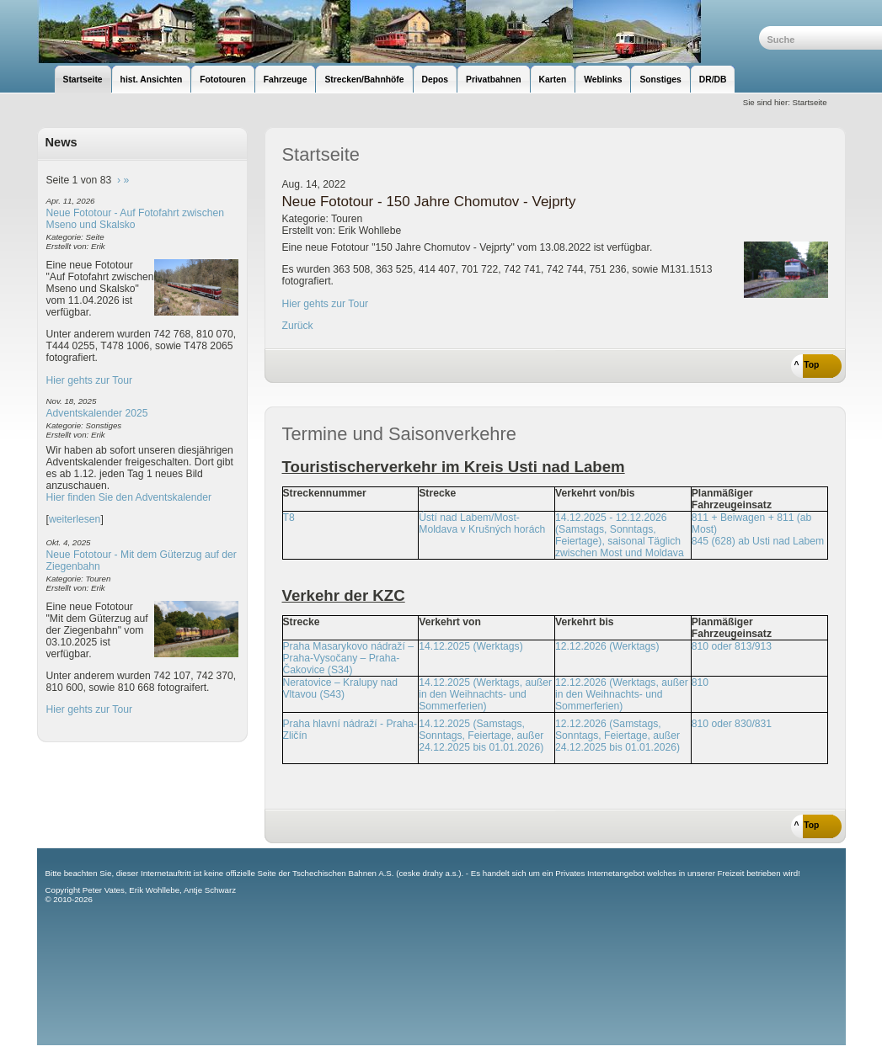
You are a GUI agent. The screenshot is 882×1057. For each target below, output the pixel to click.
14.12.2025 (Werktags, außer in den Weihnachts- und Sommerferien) (485, 694)
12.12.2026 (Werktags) (607, 646)
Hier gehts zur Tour (89, 380)
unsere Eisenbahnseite (398, 31)
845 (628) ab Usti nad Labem (758, 541)
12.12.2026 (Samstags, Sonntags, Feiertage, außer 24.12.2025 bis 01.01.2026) (617, 735)
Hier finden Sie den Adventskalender (129, 497)
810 (700, 682)
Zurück (297, 326)
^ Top (807, 364)
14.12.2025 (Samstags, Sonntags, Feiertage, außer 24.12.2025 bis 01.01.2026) (481, 735)
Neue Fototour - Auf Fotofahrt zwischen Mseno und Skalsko (135, 219)
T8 (289, 517)
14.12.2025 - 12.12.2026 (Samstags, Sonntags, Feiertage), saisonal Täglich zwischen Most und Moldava (619, 535)
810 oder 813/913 (732, 646)
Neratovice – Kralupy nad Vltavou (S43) (340, 688)
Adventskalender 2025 (97, 413)
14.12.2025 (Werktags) (470, 646)
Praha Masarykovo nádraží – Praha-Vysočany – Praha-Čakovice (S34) (348, 658)
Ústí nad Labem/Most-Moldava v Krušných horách (482, 523)
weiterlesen (75, 519)
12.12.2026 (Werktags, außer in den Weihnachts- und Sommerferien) (621, 694)
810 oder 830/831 (732, 724)
